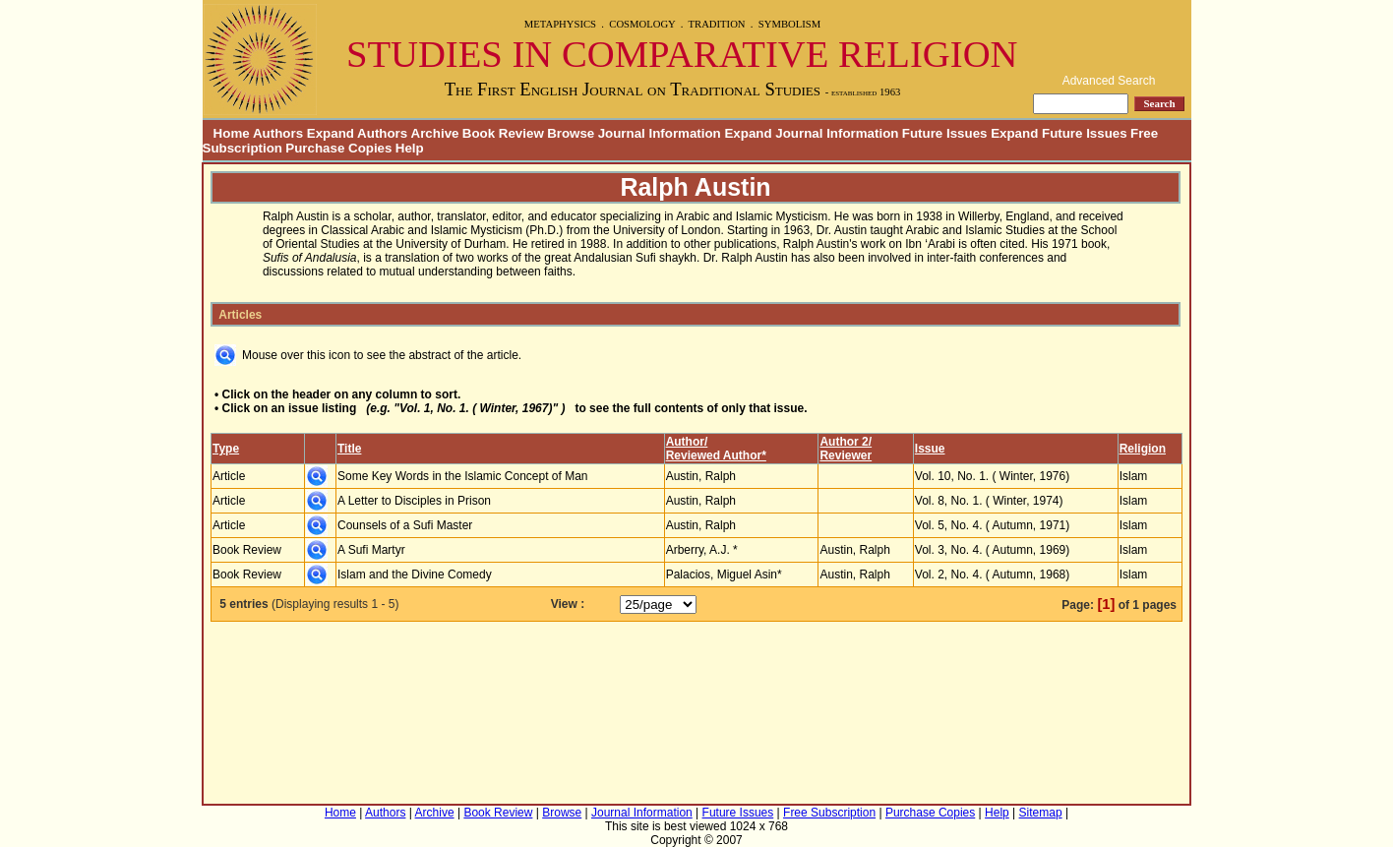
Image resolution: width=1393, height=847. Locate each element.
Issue (930, 448)
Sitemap (1040, 812)
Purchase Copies (338, 148)
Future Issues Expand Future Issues (1014, 133)
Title (349, 448)
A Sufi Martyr (371, 550)
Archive (435, 133)
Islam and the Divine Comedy (414, 574)
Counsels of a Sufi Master (404, 525)
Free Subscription (829, 812)
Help (409, 148)
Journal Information (642, 812)
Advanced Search (1109, 81)
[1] (1106, 604)
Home (226, 133)
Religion (1143, 448)
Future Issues (738, 812)
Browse (570, 133)
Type (225, 448)
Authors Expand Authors (330, 133)
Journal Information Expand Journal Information (748, 133)
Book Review (503, 133)
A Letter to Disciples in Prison (414, 501)
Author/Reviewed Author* (716, 448)
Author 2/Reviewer (845, 448)
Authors (385, 812)
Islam (1134, 476)
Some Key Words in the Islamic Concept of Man (462, 476)
